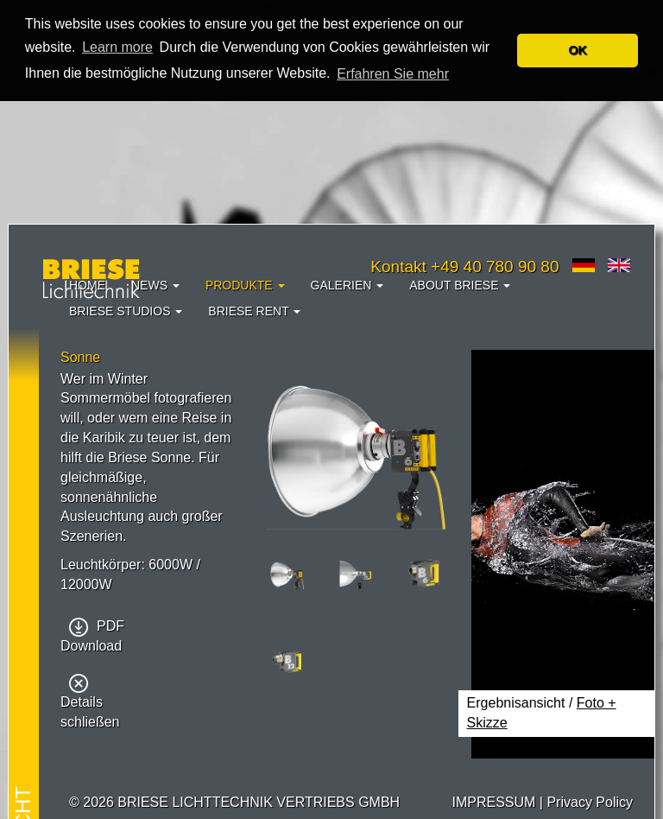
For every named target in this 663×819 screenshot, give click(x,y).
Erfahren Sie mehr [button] (393, 74)
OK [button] (577, 50)
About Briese (459, 285)
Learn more (117, 47)
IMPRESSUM (493, 802)
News (155, 285)
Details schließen (89, 703)
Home (87, 285)
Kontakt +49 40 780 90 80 (464, 266)
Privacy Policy (589, 802)
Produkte (245, 285)
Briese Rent (254, 311)
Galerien (347, 285)
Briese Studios (125, 311)
